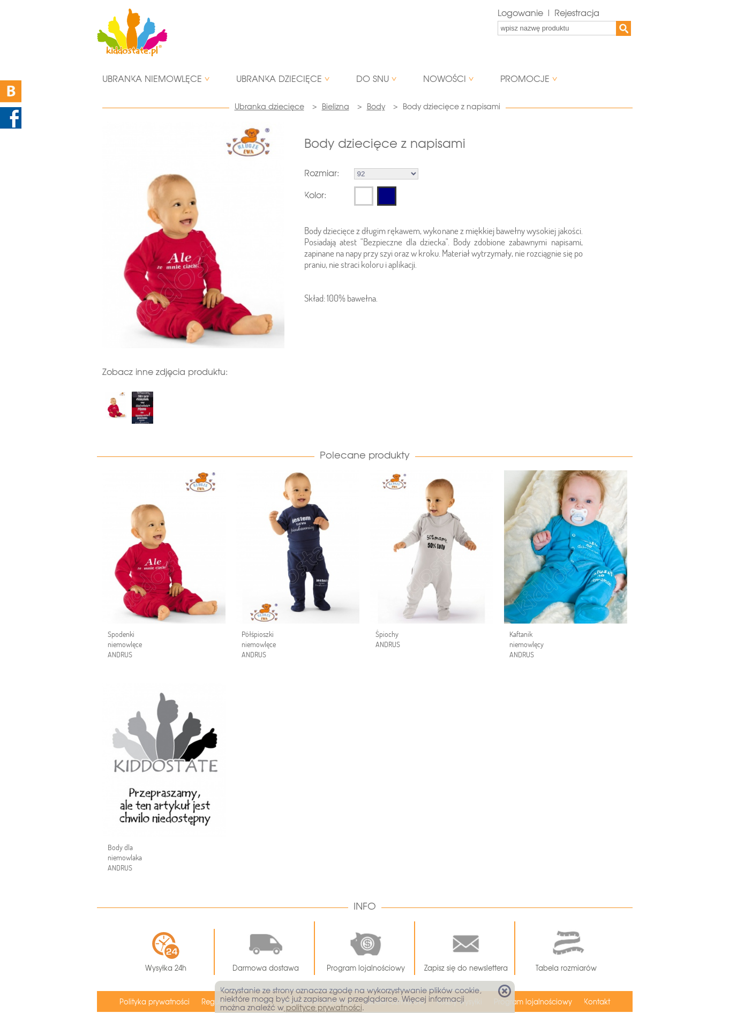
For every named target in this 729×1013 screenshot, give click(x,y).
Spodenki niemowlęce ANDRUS (125, 644)
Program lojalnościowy (366, 948)
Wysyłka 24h (165, 952)
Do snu (372, 79)
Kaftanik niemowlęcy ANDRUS (526, 644)
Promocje (525, 79)
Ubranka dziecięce (279, 79)
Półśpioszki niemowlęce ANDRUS (259, 644)
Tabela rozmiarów (566, 948)
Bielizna (335, 106)
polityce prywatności (323, 1007)
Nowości (444, 79)
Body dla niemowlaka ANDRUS (125, 858)
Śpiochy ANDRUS (387, 639)
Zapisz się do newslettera (466, 948)
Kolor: (315, 195)
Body (376, 106)
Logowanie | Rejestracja (548, 13)
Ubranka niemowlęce (152, 79)
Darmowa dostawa (265, 948)
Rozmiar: (321, 173)
